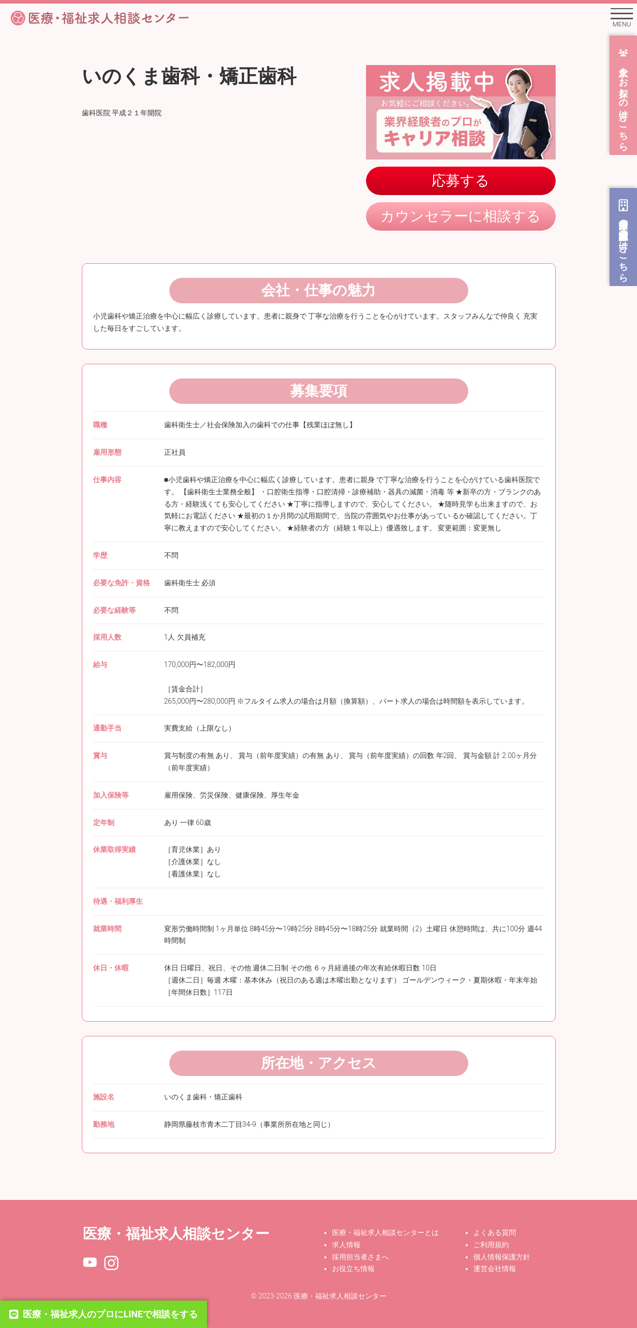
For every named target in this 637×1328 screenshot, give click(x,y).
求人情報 (346, 1245)
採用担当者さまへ (360, 1257)
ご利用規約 (491, 1245)
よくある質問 (494, 1232)
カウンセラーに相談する (460, 216)
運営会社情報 (494, 1268)
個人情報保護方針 (501, 1257)
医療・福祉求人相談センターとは (385, 1232)
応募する (461, 180)
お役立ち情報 (353, 1268)
